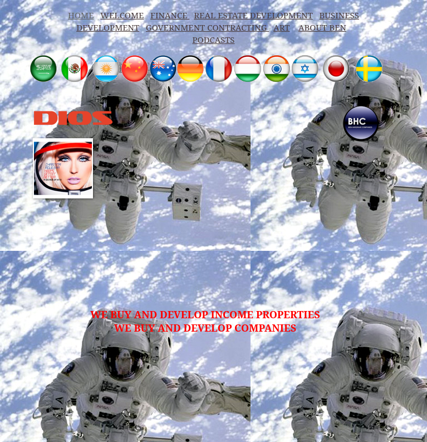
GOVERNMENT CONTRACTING (207, 27)
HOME (81, 15)
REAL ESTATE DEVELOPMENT (253, 15)
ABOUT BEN (322, 27)
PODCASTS (213, 39)
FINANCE (169, 15)
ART (281, 27)
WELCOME (122, 15)
